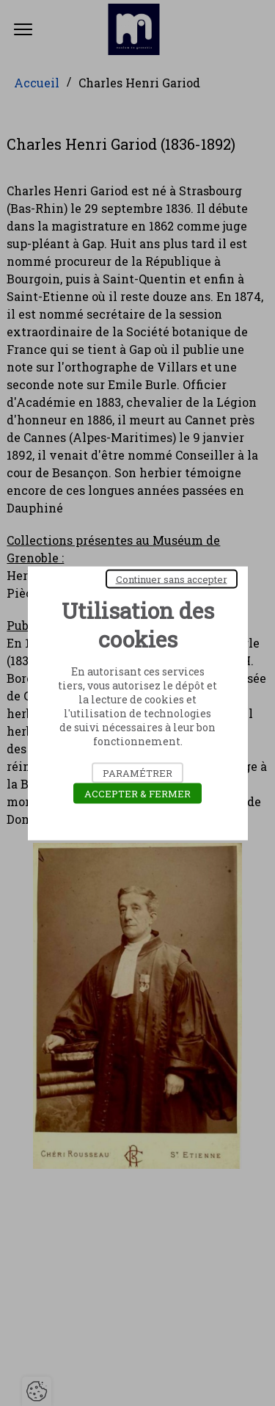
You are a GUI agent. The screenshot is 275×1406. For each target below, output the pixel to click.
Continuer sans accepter (171, 578)
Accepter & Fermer (137, 793)
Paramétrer (137, 772)
